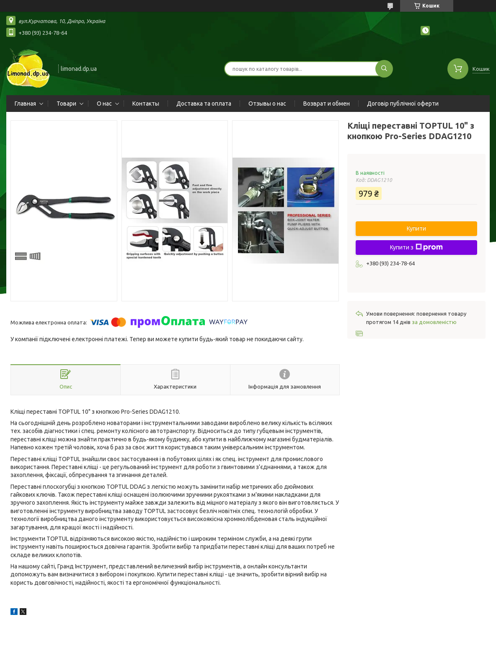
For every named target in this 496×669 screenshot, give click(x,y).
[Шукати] (384, 69)
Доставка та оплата (203, 103)
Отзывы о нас (267, 103)
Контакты (145, 103)
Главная (25, 103)
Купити (416, 228)
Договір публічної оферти (403, 103)
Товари (66, 103)
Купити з (416, 247)
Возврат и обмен (326, 103)
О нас (104, 103)
